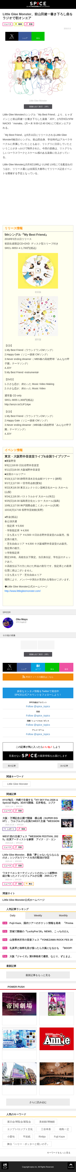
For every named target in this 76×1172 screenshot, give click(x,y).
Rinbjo (41, 1136)
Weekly (38, 915)
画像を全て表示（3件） (38, 106)
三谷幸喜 (44, 1129)
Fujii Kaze (58, 1136)
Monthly (63, 915)
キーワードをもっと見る (60, 1152)
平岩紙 (25, 1136)
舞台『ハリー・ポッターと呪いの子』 (26, 1144)
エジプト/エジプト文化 (18, 1129)
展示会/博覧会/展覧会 (17, 1121)
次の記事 (65, 766)
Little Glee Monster (16, 784)
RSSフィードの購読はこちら (46, 676)
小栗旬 (9, 1136)
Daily (12, 915)
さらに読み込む (48, 1102)
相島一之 (62, 1129)
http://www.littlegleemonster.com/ (23, 591)
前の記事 (10, 766)
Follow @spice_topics (38, 706)
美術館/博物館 (45, 1121)
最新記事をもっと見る (46, 975)
